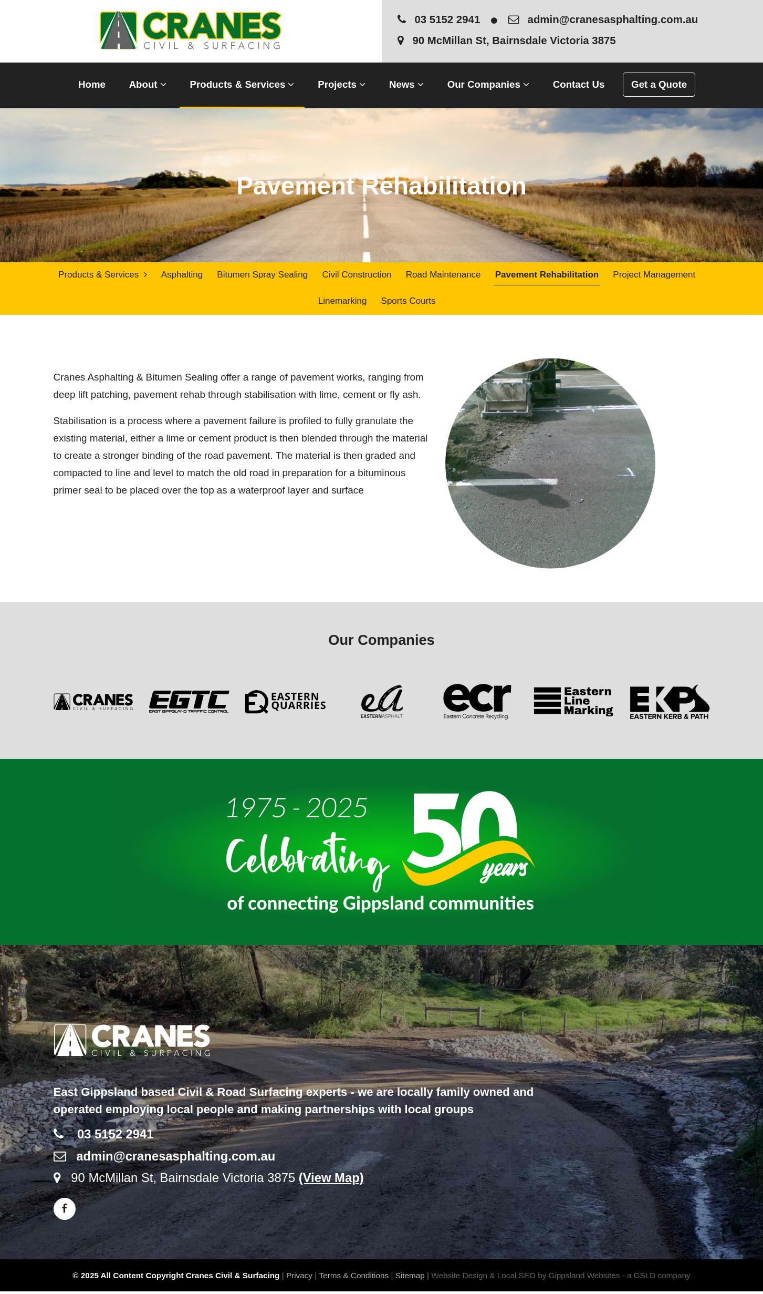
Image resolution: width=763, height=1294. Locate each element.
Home (92, 84)
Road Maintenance (442, 275)
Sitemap (410, 1277)
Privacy (299, 1277)
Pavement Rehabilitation (546, 275)
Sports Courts (407, 302)
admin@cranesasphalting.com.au (603, 19)
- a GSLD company (656, 1277)
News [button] (406, 84)
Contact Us (579, 84)
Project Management (653, 275)
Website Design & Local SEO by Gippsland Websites (525, 1277)
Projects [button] (341, 84)
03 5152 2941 (439, 19)
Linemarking (342, 302)
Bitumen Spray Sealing (262, 275)
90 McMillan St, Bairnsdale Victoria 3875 (507, 40)
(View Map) (331, 1180)
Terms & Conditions (354, 1277)
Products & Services (102, 275)
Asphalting (181, 275)
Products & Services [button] (242, 84)
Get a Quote (659, 84)
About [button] (147, 84)
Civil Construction (356, 275)
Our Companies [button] (488, 84)
